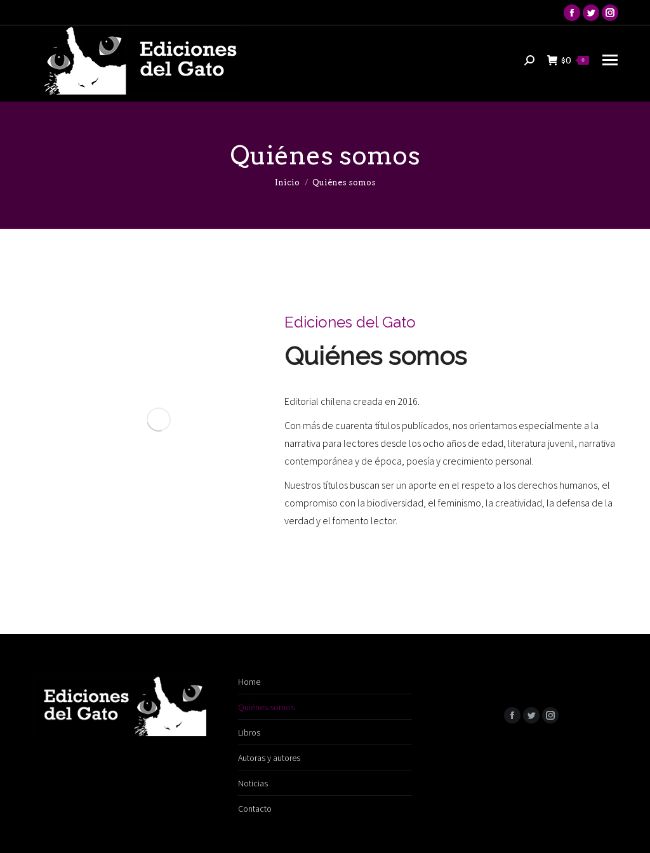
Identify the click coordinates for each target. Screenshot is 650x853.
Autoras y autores (269, 758)
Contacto (255, 808)
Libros (249, 732)
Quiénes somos (266, 707)
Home (249, 681)
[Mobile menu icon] (610, 60)
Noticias (253, 783)
